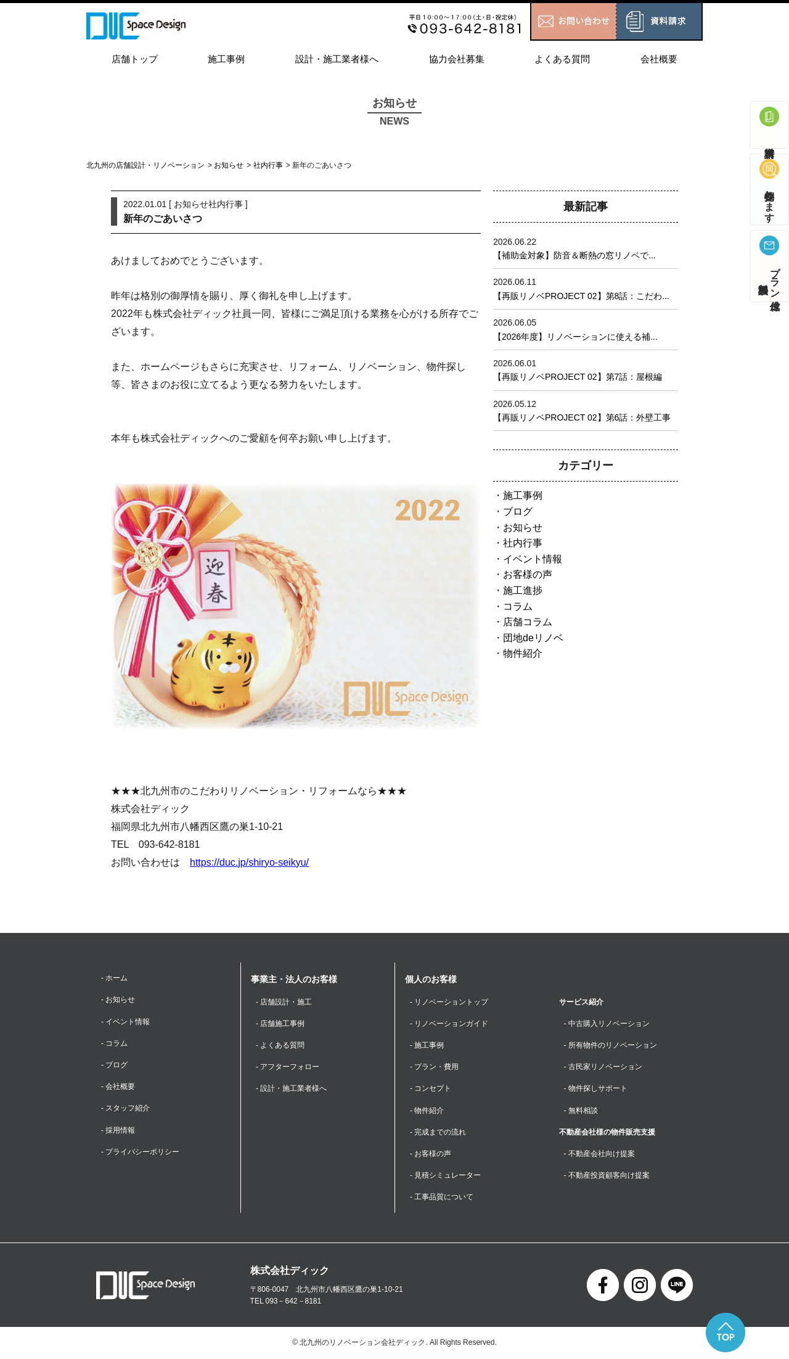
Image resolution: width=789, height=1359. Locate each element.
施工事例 (226, 59)
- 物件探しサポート (596, 1088)
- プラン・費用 (434, 1066)
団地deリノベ (533, 638)
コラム (518, 606)
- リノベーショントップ (449, 1002)
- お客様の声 (430, 1153)
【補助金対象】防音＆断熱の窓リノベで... (574, 255)
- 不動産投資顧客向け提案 (607, 1175)
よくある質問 (562, 59)
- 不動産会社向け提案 (599, 1153)
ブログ (518, 511)
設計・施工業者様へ (336, 59)
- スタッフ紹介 (125, 1108)
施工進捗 (522, 590)
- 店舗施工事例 (280, 1023)
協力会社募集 (456, 59)
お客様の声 (527, 574)
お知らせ (228, 165)
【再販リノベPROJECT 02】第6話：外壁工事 (582, 417)
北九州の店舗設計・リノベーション (145, 165)
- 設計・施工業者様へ (291, 1088)
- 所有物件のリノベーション (610, 1045)
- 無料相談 (581, 1110)
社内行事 (268, 165)
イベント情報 (532, 559)
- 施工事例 (427, 1045)
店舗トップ (135, 59)
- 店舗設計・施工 (284, 1002)
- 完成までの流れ (438, 1132)
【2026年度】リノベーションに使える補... (575, 337)
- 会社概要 (118, 1086)
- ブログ (114, 1065)
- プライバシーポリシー (140, 1152)
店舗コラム (527, 622)
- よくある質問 (280, 1045)
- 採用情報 (118, 1130)
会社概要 (658, 59)
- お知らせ (118, 999)
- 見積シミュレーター (445, 1175)
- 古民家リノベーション (603, 1066)
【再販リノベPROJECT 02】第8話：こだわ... (581, 296)
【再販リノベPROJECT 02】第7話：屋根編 (577, 377)
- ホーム (114, 978)
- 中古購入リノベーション (607, 1023)
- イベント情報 (125, 1021)
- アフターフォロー (287, 1066)
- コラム (114, 1043)
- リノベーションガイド (449, 1023)
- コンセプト (430, 1088)
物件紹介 (522, 653)
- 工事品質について (441, 1197)
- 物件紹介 (427, 1110)
